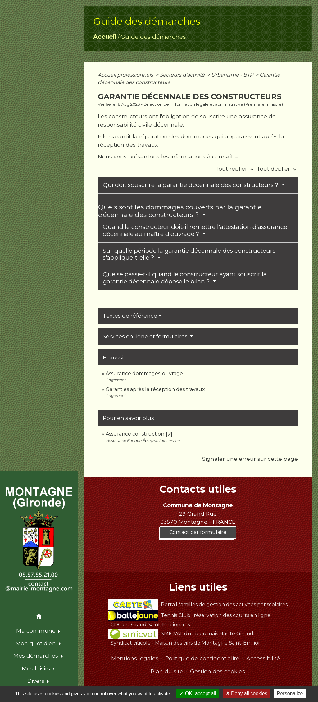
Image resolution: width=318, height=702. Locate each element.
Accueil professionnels (126, 75)
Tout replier (236, 168)
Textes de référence (130, 316)
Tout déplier (277, 168)
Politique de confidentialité (202, 658)
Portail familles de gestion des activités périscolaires (197, 604)
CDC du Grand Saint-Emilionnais (150, 625)
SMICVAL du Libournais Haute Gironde (182, 634)
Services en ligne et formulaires (146, 336)
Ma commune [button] (36, 630)
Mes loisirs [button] (37, 668)
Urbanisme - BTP (232, 75)
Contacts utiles (198, 489)
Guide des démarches (153, 36)
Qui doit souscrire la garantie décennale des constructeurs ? (191, 185)
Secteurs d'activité (183, 75)
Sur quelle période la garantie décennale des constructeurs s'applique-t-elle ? (189, 254)
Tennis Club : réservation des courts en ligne (189, 615)
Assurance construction (139, 434)
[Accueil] (39, 539)
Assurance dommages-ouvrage (144, 373)
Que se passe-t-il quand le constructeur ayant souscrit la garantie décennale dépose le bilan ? (185, 278)
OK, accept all (197, 693)
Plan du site (167, 671)
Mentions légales (134, 658)
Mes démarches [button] (36, 655)
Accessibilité (263, 658)
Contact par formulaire (197, 532)
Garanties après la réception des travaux (155, 389)
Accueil (104, 36)
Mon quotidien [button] (36, 643)
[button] (39, 617)
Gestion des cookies (217, 671)
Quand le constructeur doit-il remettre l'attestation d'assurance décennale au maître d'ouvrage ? (195, 230)
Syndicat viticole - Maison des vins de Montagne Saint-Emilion (186, 643)
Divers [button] (36, 681)
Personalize (290, 693)
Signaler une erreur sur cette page (250, 458)
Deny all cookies (246, 693)
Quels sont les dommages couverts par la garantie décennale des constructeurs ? (180, 211)
